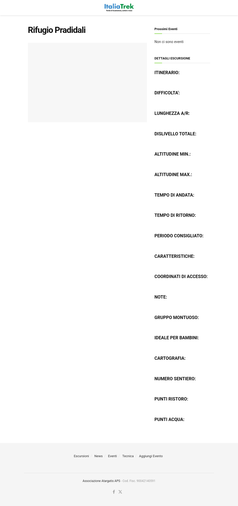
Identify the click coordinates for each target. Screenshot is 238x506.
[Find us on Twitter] (120, 492)
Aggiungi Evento (151, 456)
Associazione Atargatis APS (101, 481)
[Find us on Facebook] (114, 492)
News (98, 456)
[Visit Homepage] (119, 8)
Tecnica (128, 456)
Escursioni (81, 456)
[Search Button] (207, 7)
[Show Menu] (30, 7)
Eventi (112, 456)
